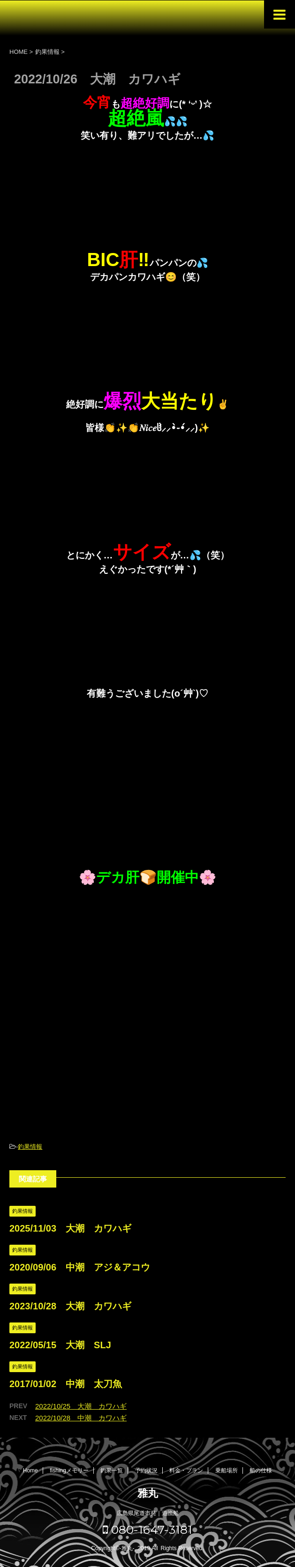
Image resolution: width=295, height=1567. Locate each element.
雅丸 (147, 1493)
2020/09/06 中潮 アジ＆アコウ (79, 1267)
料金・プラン (186, 1470)
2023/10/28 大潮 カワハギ (70, 1306)
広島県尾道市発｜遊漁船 (148, 1513)
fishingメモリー (69, 1470)
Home (30, 1470)
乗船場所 (226, 1470)
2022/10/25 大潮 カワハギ (81, 1406)
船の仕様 (261, 1470)
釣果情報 (30, 1146)
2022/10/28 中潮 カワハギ (81, 1418)
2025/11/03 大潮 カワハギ (70, 1228)
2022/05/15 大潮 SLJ (60, 1345)
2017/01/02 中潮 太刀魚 (65, 1384)
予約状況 (146, 1470)
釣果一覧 (111, 1470)
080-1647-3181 (147, 1529)
